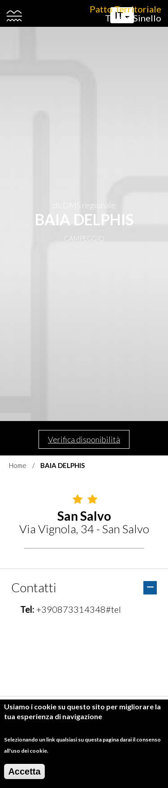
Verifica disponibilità (84, 439)
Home (17, 465)
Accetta (24, 771)
